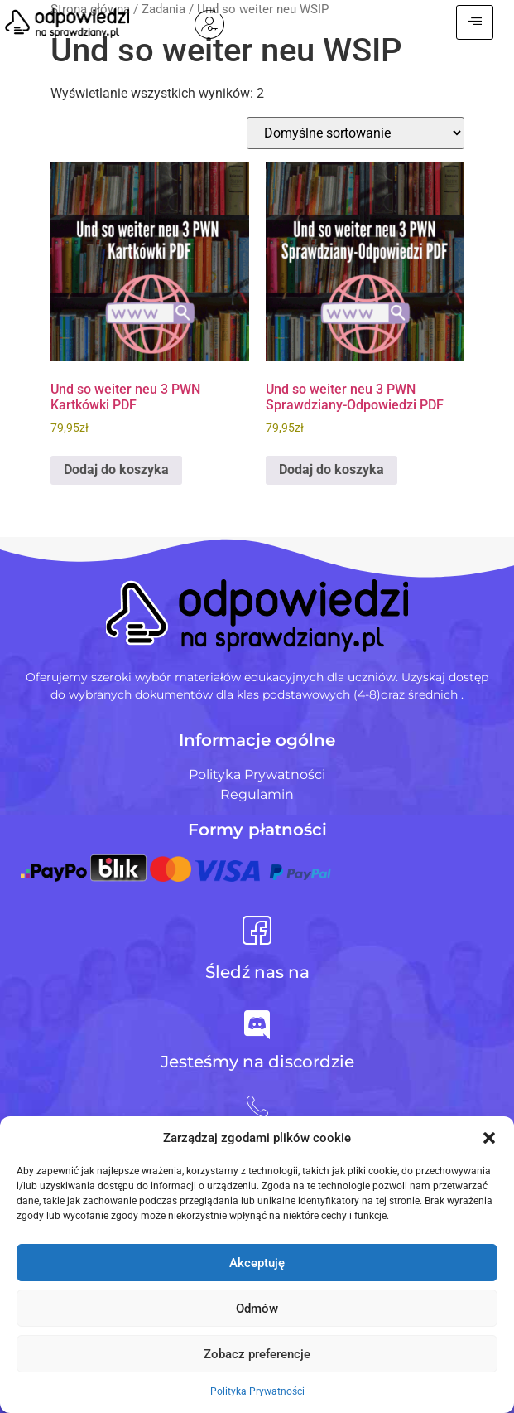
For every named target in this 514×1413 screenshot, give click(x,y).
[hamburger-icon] (474, 22)
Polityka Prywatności (257, 1391)
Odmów (257, 1308)
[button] (489, 1138)
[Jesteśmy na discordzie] (257, 1024)
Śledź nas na (257, 972)
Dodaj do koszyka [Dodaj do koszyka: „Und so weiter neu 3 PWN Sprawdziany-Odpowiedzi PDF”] (331, 469)
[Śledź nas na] (257, 930)
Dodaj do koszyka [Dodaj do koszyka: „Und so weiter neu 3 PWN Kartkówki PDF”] (116, 469)
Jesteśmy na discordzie (257, 1062)
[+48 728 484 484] (257, 1106)
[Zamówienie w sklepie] (355, 133)
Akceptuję (257, 1263)
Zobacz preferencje (257, 1354)
